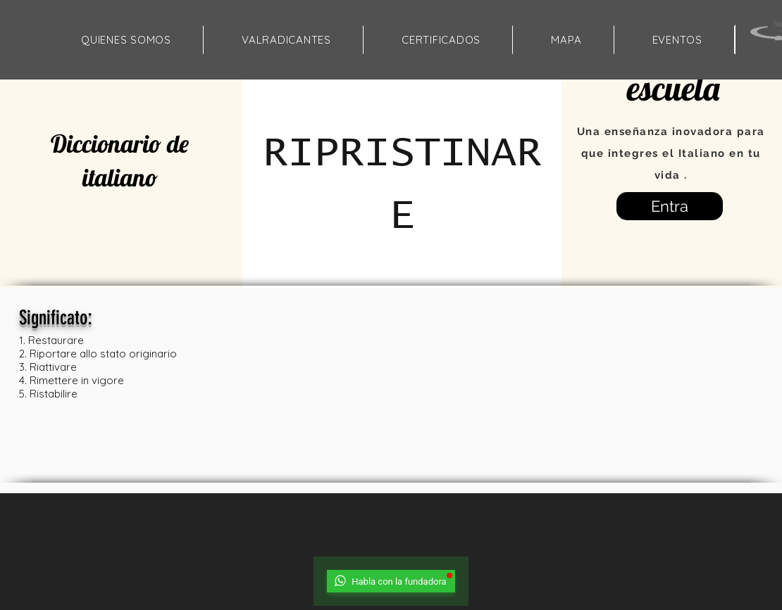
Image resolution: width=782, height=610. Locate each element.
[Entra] (669, 206)
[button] (566, 39)
